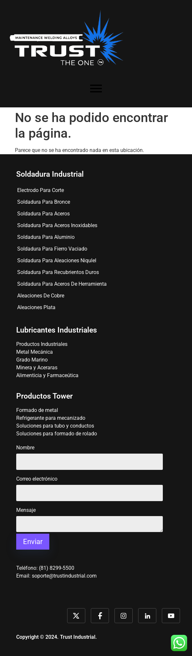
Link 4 (147, 616)
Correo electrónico (89, 486)
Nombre (89, 455)
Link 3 (123, 616)
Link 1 (76, 616)
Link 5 (170, 616)
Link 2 (99, 616)
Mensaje (89, 524)
